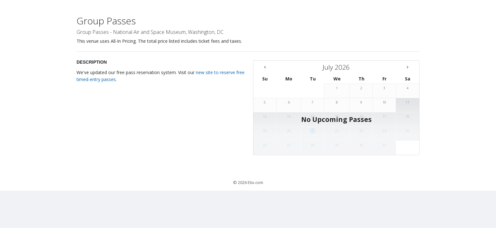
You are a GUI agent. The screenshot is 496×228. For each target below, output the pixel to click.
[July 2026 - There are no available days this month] (336, 67)
